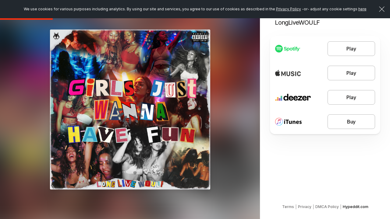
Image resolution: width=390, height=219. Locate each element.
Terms (288, 206)
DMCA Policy (327, 206)
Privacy (304, 206)
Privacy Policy (288, 9)
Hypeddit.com (355, 206)
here (362, 9)
